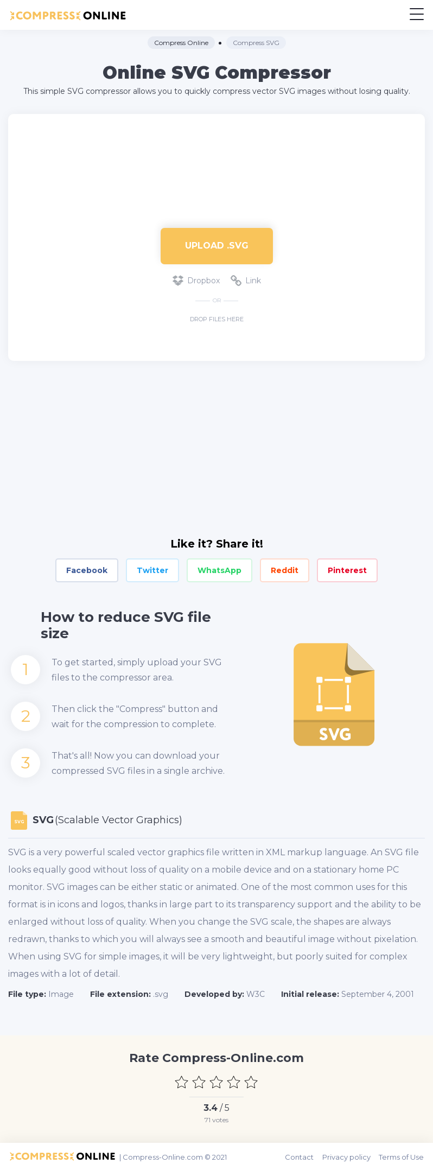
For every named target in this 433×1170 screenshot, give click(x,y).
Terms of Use (402, 1156)
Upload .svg (217, 245)
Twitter (152, 570)
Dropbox (196, 280)
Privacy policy (347, 1156)
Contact (300, 1156)
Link (246, 280)
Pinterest (347, 570)
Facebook (86, 570)
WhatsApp (219, 570)
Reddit (284, 570)
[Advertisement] (216, 165)
